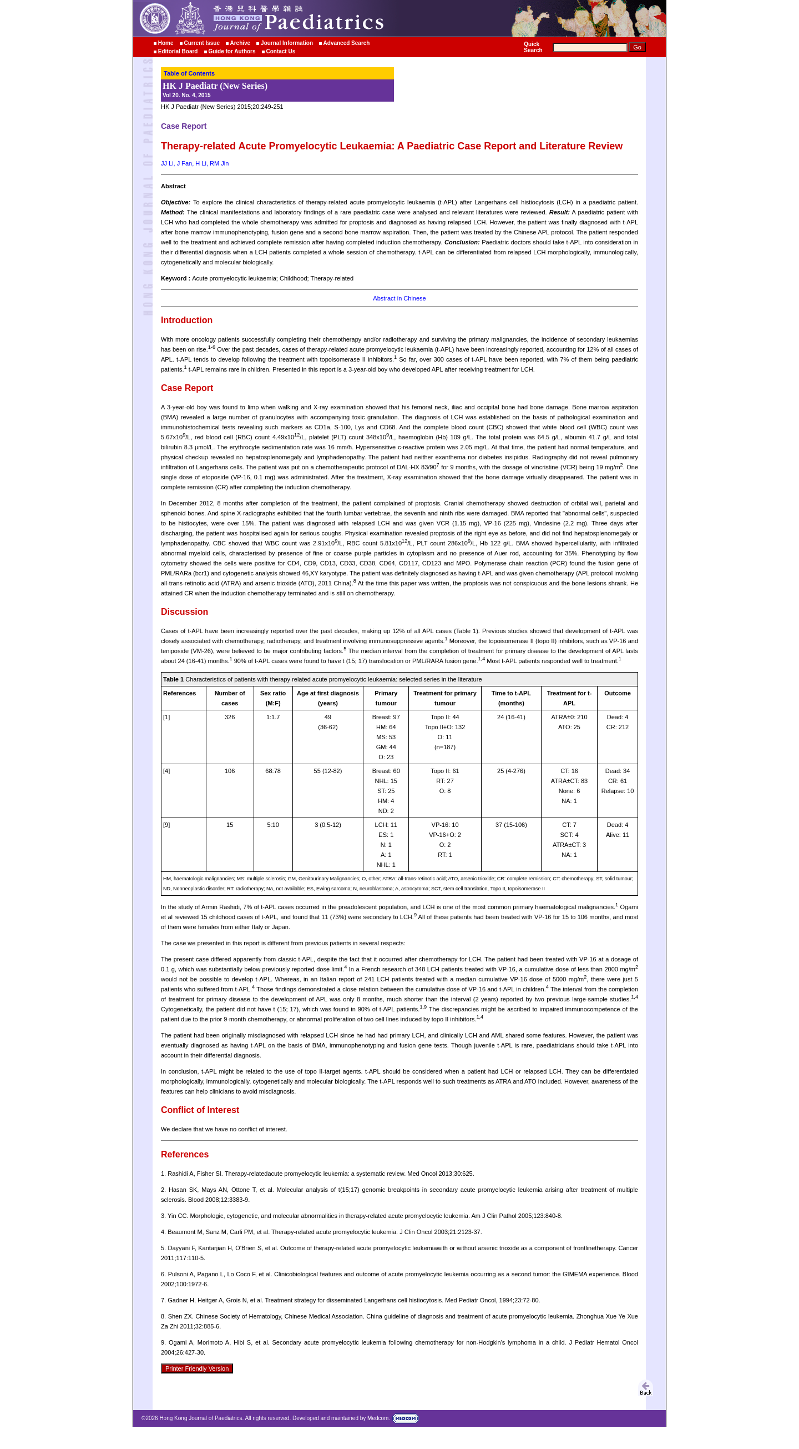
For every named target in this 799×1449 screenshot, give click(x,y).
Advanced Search (346, 43)
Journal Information (287, 43)
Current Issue (201, 43)
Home (166, 43)
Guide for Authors (231, 51)
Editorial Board (178, 51)
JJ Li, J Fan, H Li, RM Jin (195, 163)
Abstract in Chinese (399, 298)
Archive (240, 43)
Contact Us (280, 51)
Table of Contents (189, 73)
